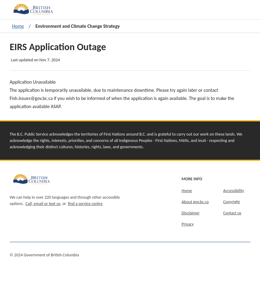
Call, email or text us (43, 203)
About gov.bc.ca (195, 201)
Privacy (187, 224)
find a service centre (85, 203)
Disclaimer (190, 213)
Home (18, 26)
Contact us (232, 213)
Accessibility (233, 190)
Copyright (231, 201)
